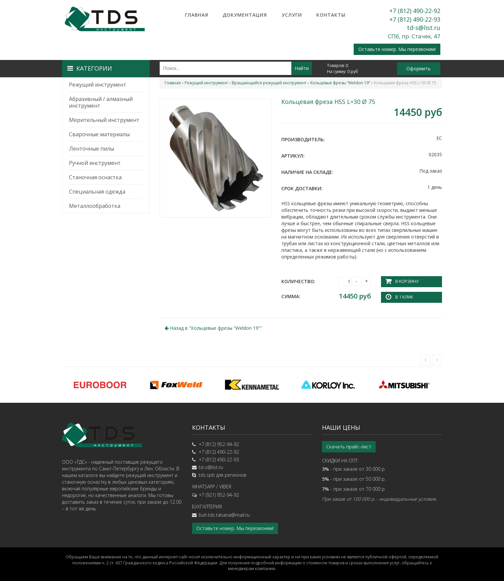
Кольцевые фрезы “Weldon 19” (340, 83)
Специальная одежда (97, 191)
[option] (100, 384)
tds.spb (207, 475)
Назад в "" (213, 327)
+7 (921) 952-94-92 (219, 495)
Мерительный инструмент (104, 120)
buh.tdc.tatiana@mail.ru (224, 515)
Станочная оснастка (95, 177)
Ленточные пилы (91, 148)
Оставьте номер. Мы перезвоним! (397, 49)
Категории (89, 68)
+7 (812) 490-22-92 (414, 11)
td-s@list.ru (423, 28)
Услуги (292, 15)
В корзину (406, 281)
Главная (196, 15)
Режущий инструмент (97, 84)
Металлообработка (94, 206)
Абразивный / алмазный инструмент (101, 102)
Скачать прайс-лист (348, 446)
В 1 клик (404, 297)
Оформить (418, 68)
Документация (245, 15)
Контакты (331, 15)
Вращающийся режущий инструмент (269, 83)
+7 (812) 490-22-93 (414, 19)
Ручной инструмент (95, 163)
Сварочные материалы (99, 134)
